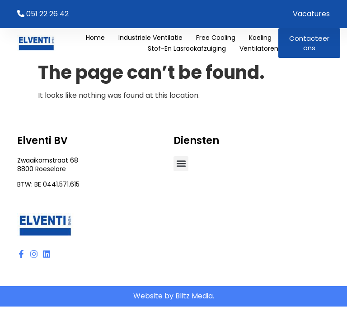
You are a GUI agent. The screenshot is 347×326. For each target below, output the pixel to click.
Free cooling (215, 37)
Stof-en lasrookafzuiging (187, 48)
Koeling (260, 37)
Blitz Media (194, 296)
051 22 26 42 (47, 14)
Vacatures (311, 14)
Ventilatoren (258, 48)
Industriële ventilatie (150, 37)
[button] (181, 163)
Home (95, 37)
